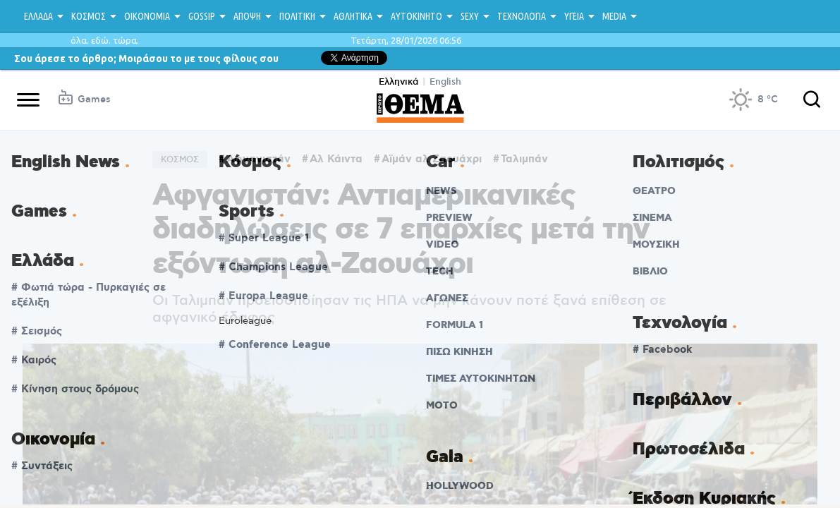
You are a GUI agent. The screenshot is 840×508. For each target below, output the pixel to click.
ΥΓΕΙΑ (574, 16)
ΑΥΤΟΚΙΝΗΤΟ (416, 16)
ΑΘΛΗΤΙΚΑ (353, 16)
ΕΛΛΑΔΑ (38, 16)
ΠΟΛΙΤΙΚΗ (297, 16)
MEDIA (614, 16)
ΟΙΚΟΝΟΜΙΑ (147, 16)
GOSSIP (201, 16)
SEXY (470, 16)
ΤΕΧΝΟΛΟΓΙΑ (521, 16)
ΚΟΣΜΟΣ (88, 16)
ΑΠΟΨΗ (247, 16)
